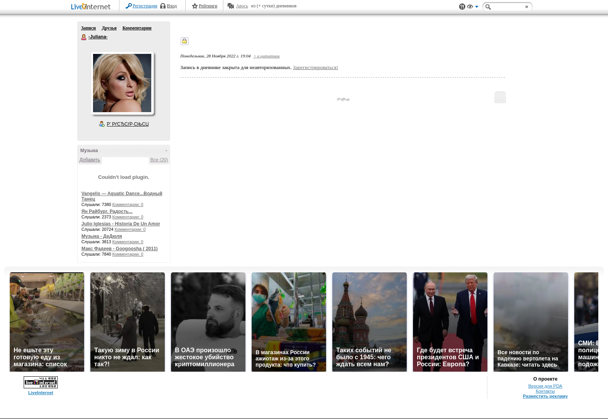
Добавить (89, 160)
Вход (172, 6)
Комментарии (137, 28)
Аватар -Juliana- (122, 83)
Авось (242, 6)
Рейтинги (208, 6)
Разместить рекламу (545, 396)
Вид (472, 8)
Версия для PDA (546, 386)
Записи (88, 28)
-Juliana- (84, 37)
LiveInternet (92, 7)
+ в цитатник (266, 56)
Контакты (545, 391)
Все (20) (159, 160)
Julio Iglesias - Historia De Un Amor (120, 224)
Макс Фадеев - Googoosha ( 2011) (119, 248)
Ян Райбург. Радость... (107, 211)
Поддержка (462, 6)
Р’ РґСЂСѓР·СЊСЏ (128, 124)
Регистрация (145, 6)
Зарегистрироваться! (315, 67)
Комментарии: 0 (127, 204)
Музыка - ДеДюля (101, 236)
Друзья (109, 28)
